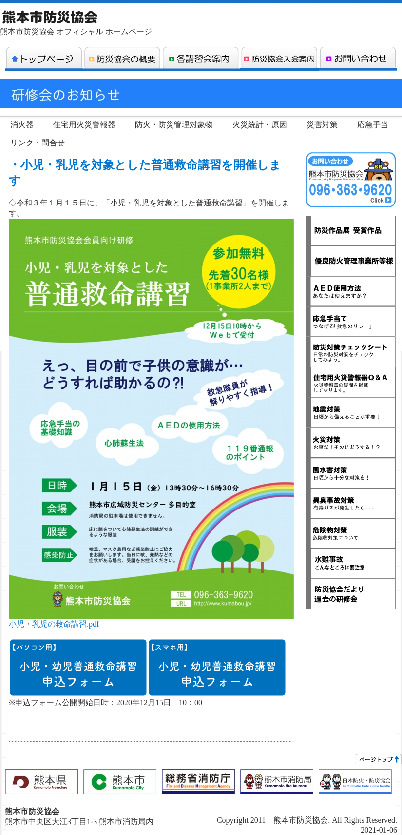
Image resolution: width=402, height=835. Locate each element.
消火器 (22, 125)
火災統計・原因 (259, 125)
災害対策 (322, 125)
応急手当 (372, 125)
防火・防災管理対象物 (174, 125)
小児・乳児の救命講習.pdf (54, 624)
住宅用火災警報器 (84, 125)
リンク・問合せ (37, 143)
